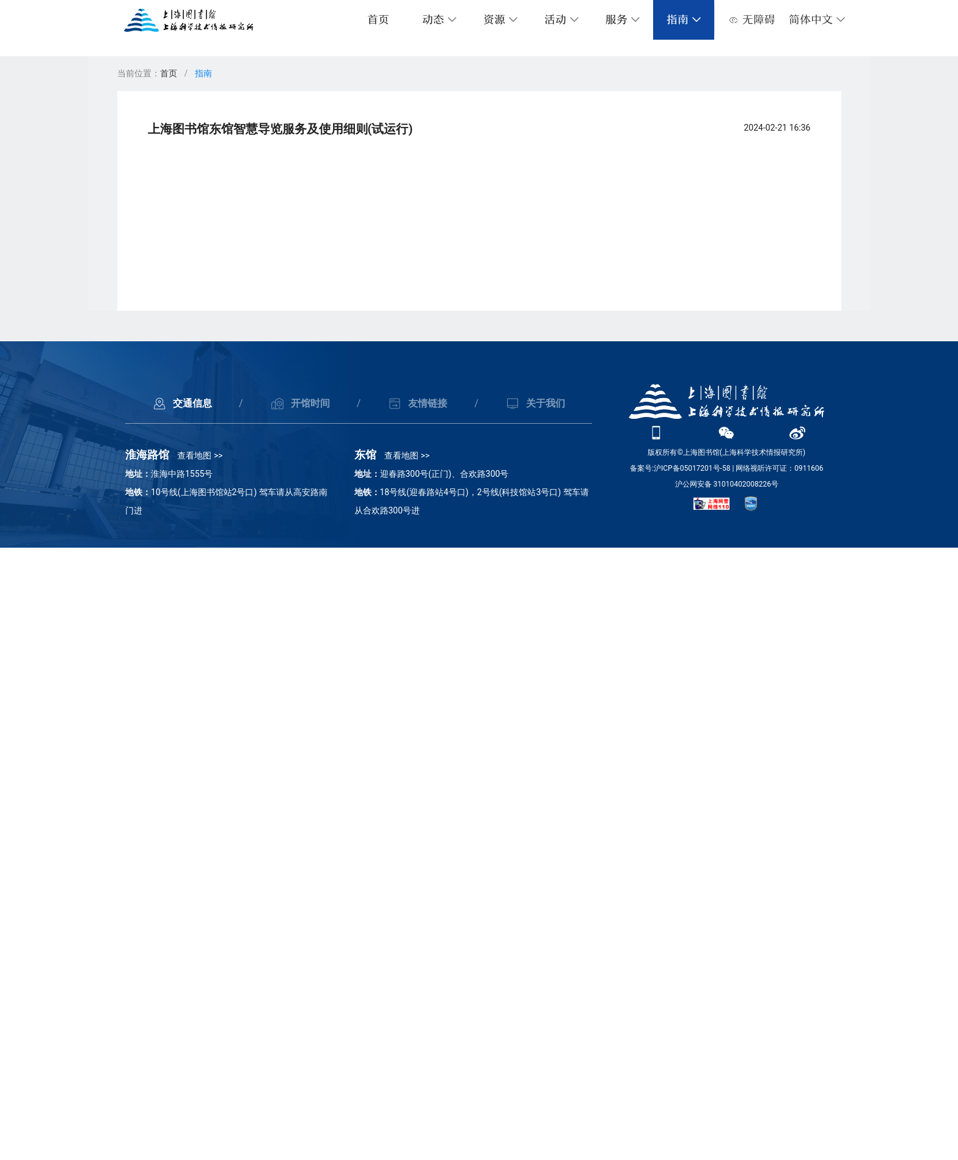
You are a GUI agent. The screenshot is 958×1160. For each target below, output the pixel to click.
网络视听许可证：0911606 (779, 1080)
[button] (817, 19)
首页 (378, 19)
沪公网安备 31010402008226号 (726, 1096)
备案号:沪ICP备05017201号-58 (680, 1080)
